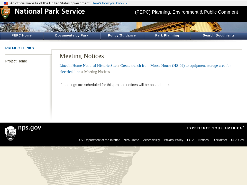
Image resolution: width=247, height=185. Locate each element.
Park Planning (167, 35)
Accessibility (151, 140)
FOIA (190, 140)
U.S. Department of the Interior (99, 140)
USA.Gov (237, 140)
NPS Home (131, 140)
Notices (203, 140)
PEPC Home (22, 35)
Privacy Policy (173, 140)
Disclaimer (220, 140)
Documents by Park (71, 35)
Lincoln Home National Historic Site (88, 65)
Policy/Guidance (122, 35)
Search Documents (219, 35)
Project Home (16, 61)
